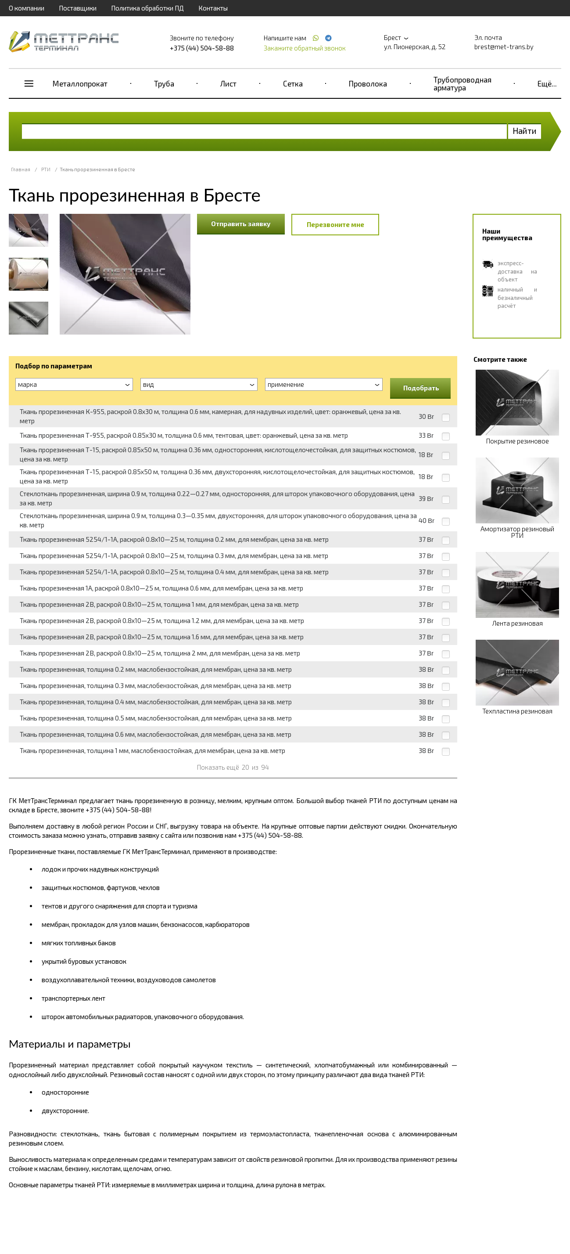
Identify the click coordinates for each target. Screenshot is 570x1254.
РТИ (45, 169)
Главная (20, 169)
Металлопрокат (80, 83)
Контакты (213, 8)
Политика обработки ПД (147, 8)
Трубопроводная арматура (462, 83)
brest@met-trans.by (504, 46)
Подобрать (421, 388)
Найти (525, 131)
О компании (26, 8)
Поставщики (78, 8)
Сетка (293, 83)
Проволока (368, 83)
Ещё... (547, 83)
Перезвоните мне (335, 224)
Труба (164, 83)
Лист (228, 83)
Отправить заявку (241, 223)
